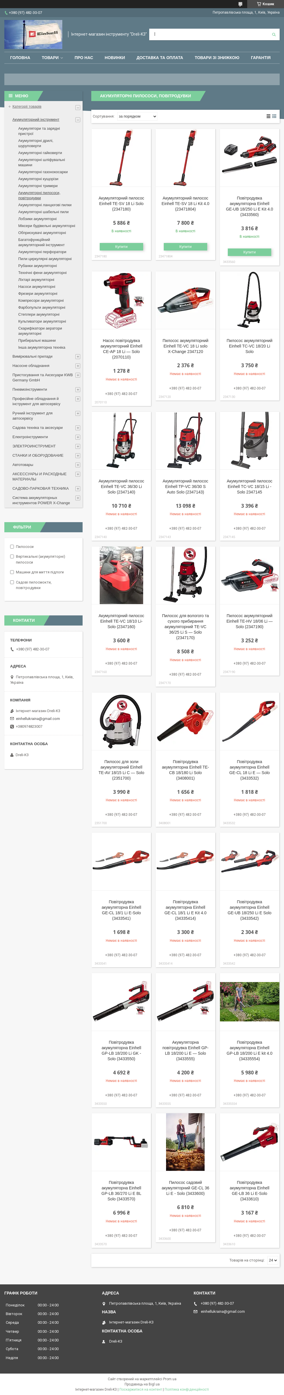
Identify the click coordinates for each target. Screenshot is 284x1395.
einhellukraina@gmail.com (38, 718)
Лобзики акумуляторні (37, 219)
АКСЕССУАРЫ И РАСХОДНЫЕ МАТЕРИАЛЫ (39, 476)
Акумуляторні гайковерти (40, 153)
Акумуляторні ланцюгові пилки (45, 205)
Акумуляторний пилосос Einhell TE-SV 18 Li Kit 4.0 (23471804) (186, 203)
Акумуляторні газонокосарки (43, 172)
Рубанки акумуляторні (37, 266)
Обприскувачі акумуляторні (42, 233)
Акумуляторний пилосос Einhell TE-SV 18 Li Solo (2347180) (121, 203)
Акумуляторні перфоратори (42, 252)
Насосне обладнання (30, 365)
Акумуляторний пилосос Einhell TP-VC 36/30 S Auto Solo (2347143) (185, 486)
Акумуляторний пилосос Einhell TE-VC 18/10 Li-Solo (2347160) (121, 621)
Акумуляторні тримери (38, 186)
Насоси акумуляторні (36, 286)
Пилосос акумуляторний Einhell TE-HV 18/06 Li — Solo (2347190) (249, 621)
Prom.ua (169, 1379)
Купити (121, 246)
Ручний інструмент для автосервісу (32, 415)
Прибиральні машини (37, 340)
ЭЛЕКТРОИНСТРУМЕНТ (34, 446)
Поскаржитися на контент (140, 1389)
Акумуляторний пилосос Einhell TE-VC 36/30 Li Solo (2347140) (121, 486)
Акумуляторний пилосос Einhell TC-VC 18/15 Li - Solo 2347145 (249, 486)
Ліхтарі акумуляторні (36, 279)
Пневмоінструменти (29, 389)
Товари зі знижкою (217, 57)
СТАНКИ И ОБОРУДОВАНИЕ (37, 455)
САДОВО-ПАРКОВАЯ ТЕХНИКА (40, 488)
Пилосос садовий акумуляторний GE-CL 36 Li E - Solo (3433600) (185, 1188)
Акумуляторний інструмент (35, 119)
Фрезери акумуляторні (37, 293)
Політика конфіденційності (187, 1389)
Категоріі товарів (26, 106)
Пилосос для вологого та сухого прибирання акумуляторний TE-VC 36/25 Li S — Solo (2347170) (185, 626)
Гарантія (261, 57)
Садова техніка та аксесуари (37, 427)
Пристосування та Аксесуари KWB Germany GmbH (42, 377)
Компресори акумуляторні (41, 300)
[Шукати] (274, 34)
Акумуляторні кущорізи (38, 179)
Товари (50, 57)
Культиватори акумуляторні (42, 321)
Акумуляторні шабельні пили (43, 212)
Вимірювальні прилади (32, 356)
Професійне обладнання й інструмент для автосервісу (36, 401)
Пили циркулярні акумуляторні (45, 259)
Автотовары (22, 464)
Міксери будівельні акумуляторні (46, 226)
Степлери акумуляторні (38, 314)
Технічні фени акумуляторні (42, 272)
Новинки (115, 57)
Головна (20, 57)
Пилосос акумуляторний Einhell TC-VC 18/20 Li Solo (249, 346)
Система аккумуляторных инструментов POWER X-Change (41, 500)
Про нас (83, 57)
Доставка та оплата (159, 57)
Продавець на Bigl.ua (142, 1384)
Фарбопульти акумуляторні (41, 307)
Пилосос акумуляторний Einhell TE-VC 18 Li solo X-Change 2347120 (185, 346)
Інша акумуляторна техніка (41, 347)
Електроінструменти (30, 437)
